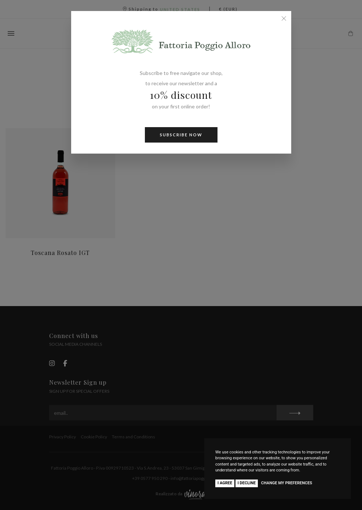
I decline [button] (247, 483)
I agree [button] (224, 483)
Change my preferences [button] (286, 483)
